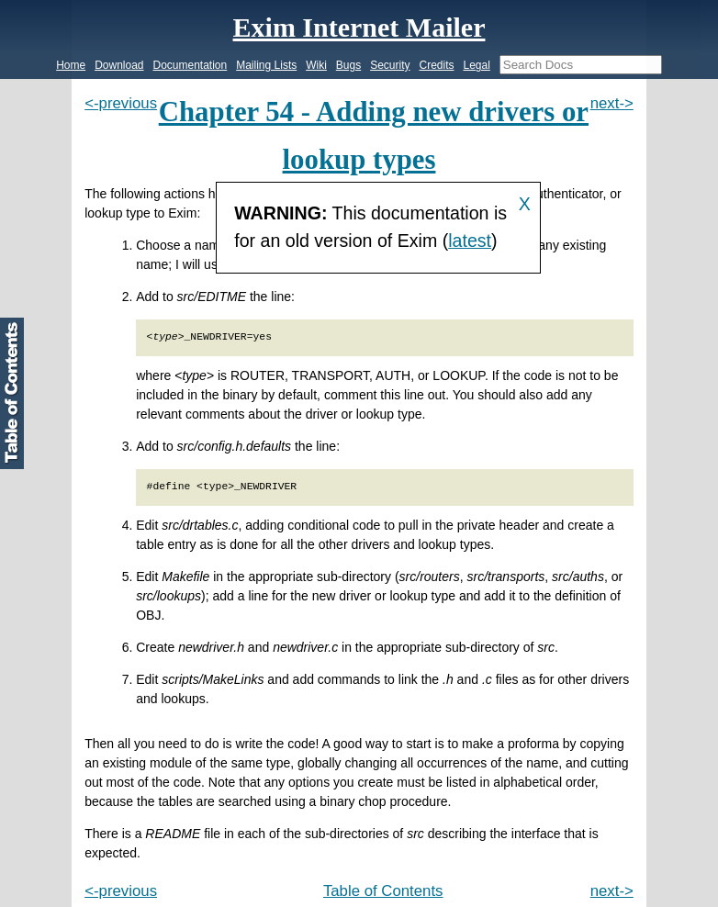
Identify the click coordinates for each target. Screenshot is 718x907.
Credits (436, 65)
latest (469, 240)
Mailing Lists (266, 65)
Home (70, 65)
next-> (612, 103)
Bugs (348, 65)
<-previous (120, 103)
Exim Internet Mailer (359, 27)
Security (389, 65)
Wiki (316, 65)
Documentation (190, 65)
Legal (476, 65)
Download (119, 65)
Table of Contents (383, 891)
